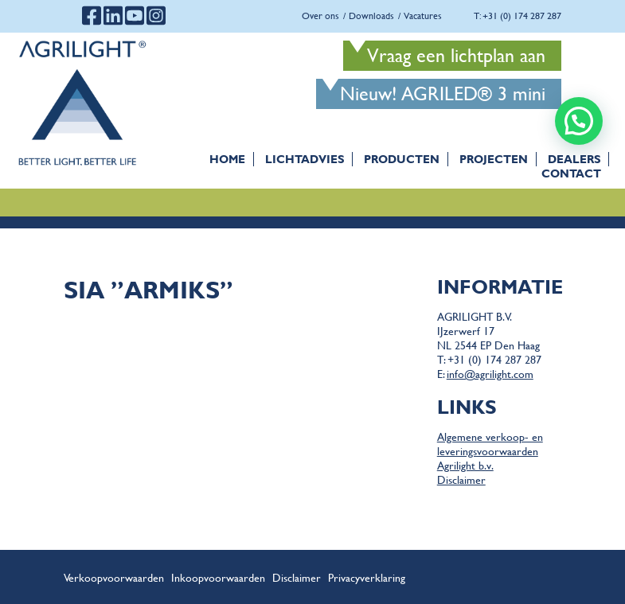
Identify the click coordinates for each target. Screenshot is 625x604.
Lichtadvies (304, 159)
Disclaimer (461, 479)
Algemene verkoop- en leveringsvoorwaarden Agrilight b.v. (490, 450)
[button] (579, 121)
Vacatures (423, 15)
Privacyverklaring (366, 577)
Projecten (493, 159)
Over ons (320, 15)
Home (227, 159)
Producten (401, 159)
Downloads (371, 15)
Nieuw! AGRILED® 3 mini (442, 93)
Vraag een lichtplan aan (456, 55)
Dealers (574, 159)
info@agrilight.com (490, 373)
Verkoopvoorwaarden (114, 577)
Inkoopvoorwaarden (218, 577)
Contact (571, 173)
